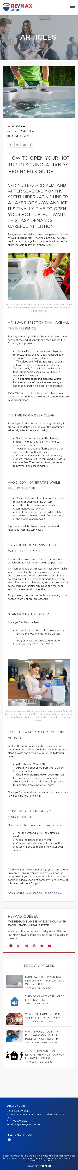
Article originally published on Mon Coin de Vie (35, 893)
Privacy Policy (55, 1158)
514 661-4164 (20, 1121)
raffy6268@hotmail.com (28, 1124)
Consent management (41, 1161)
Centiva (45, 1166)
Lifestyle (17, 126)
